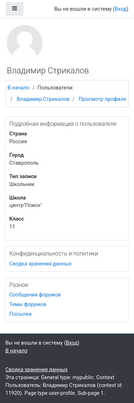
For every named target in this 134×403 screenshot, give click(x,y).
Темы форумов (27, 304)
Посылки (20, 314)
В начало (19, 87)
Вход (120, 9)
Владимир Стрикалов (43, 99)
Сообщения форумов (35, 294)
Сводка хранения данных (40, 263)
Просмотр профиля (102, 99)
